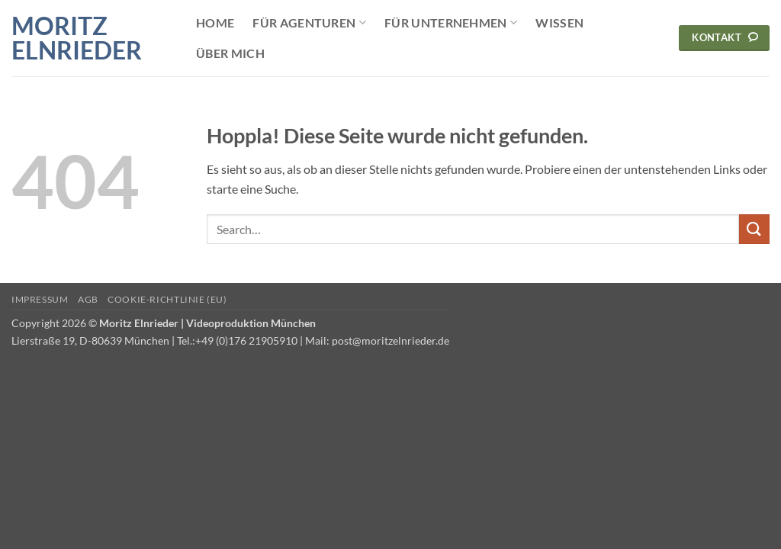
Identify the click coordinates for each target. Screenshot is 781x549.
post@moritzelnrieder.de (390, 340)
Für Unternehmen (450, 22)
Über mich (230, 53)
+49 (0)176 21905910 (246, 340)
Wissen (559, 22)
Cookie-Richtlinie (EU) (167, 299)
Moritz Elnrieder (76, 38)
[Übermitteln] (754, 229)
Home (215, 22)
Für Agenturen (309, 22)
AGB (88, 299)
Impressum (40, 299)
